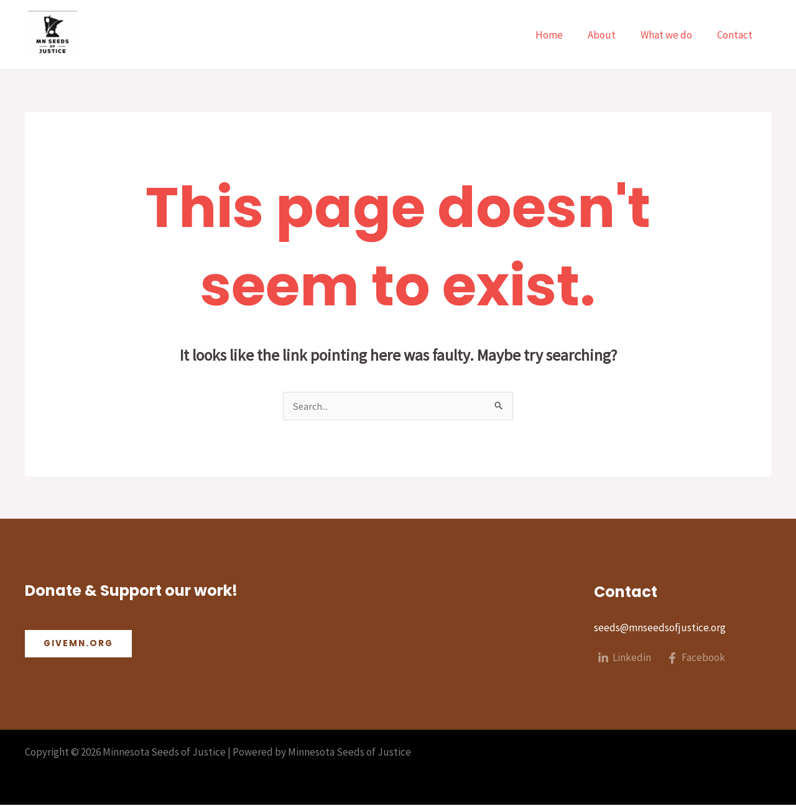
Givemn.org (79, 645)
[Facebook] (697, 659)
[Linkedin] (625, 659)
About (611, 35)
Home (562, 35)
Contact (736, 35)
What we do (672, 35)
